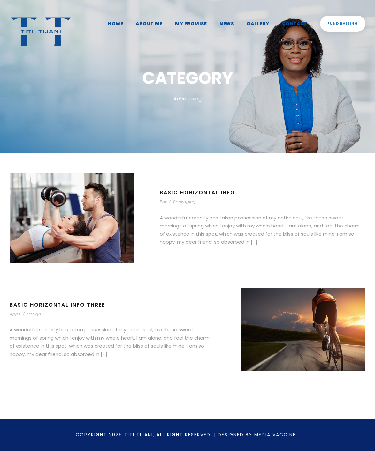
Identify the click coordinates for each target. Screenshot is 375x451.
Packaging (182, 205)
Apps (14, 317)
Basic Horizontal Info (198, 196)
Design (31, 317)
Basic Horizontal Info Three (60, 308)
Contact (297, 23)
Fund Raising (343, 23)
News (231, 23)
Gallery (262, 23)
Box (163, 205)
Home (124, 23)
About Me (156, 23)
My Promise (196, 23)
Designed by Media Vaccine (260, 434)
